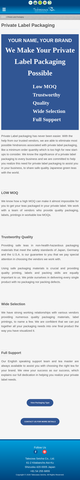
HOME (3, 17)
